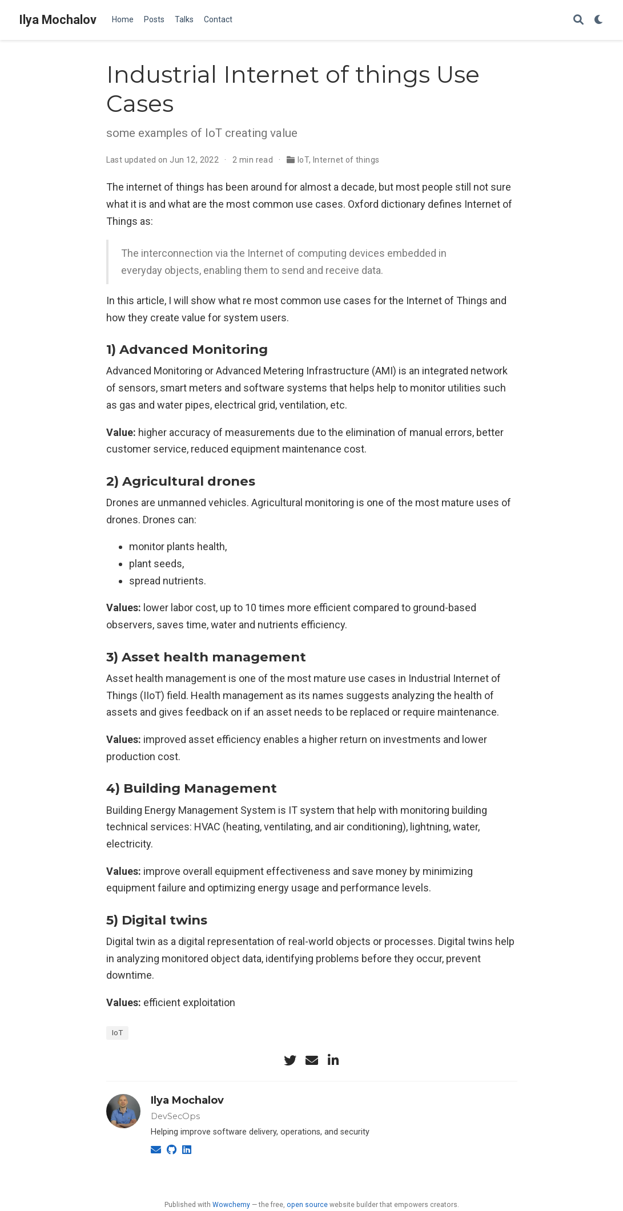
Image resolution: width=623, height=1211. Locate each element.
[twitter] (290, 1060)
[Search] (578, 20)
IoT (303, 159)
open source (307, 1205)
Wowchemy (231, 1205)
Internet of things (346, 159)
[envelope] (311, 1060)
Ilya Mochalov (58, 20)
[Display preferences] (599, 20)
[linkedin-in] (333, 1060)
